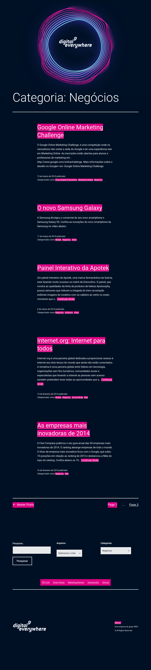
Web (86, 397)
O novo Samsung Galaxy (69, 207)
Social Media (77, 397)
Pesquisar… (18, 543)
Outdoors (69, 312)
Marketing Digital (85, 180)
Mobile (58, 239)
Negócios (98, 180)
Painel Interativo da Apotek (73, 267)
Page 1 (112, 504)
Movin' (118, 622)
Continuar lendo (66, 299)
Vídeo (74, 239)
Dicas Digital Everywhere (66, 180)
